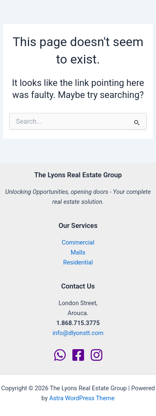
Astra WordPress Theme (81, 398)
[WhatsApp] (60, 355)
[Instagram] (96, 355)
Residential (78, 262)
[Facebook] (78, 355)
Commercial (78, 242)
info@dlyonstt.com (78, 333)
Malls (78, 252)
